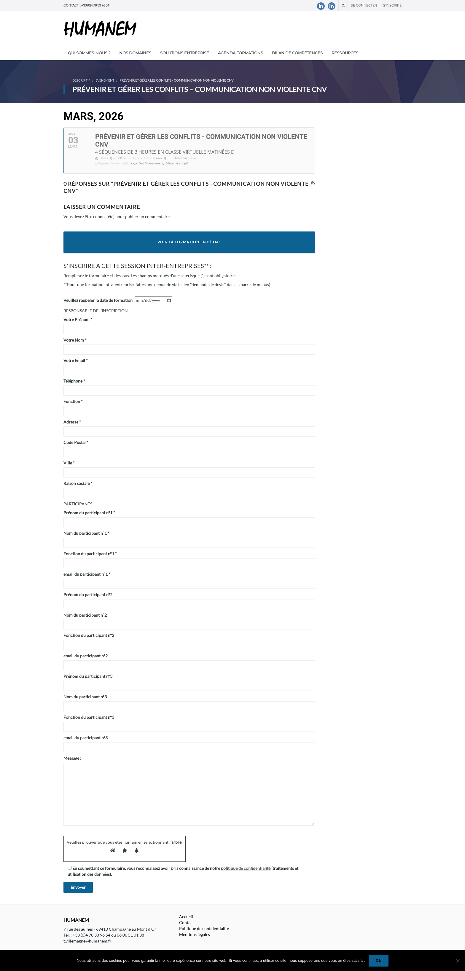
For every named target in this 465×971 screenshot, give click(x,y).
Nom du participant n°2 (85, 615)
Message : (72, 758)
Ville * (69, 462)
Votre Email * (75, 360)
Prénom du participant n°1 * (89, 512)
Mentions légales (194, 934)
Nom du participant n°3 (85, 696)
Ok (378, 961)
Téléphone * (74, 380)
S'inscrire (392, 5)
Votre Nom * (75, 339)
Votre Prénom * (77, 319)
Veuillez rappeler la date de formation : (99, 300)
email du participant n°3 (85, 737)
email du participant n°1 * (86, 574)
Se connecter (364, 5)
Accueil (186, 916)
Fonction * (73, 401)
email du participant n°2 (85, 655)
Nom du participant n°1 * (86, 533)
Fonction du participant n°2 (88, 635)
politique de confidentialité (245, 868)
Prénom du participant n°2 (87, 594)
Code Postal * (75, 442)
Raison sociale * (77, 483)
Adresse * (72, 421)
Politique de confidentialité (204, 928)
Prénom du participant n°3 (87, 676)
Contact (186, 922)
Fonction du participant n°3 (88, 717)
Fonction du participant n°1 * (90, 553)
